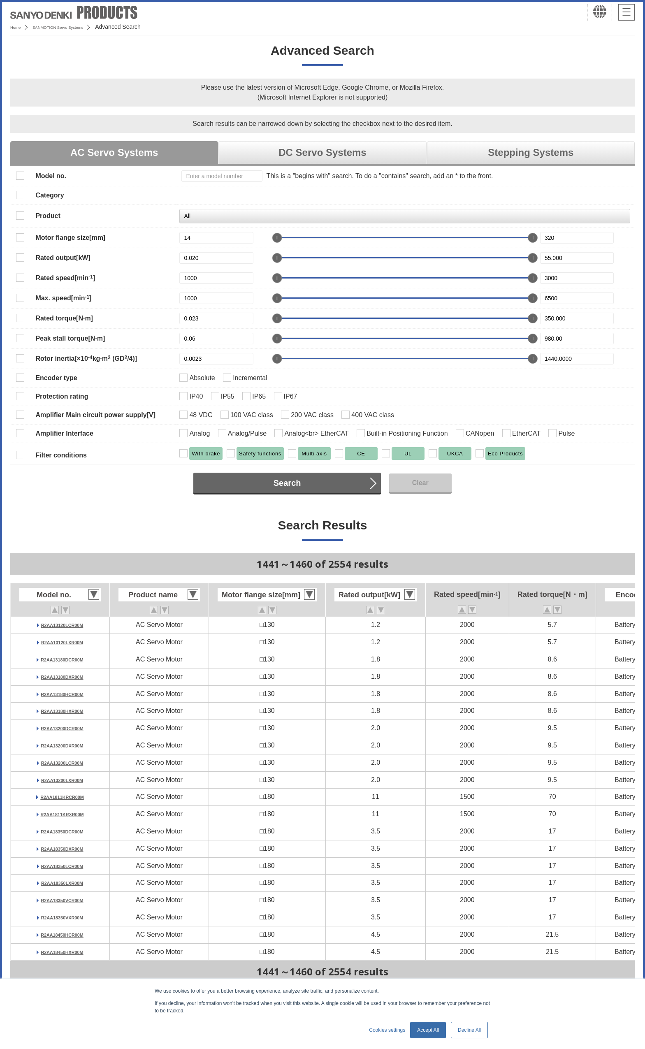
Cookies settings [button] (387, 1030)
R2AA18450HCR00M (62, 934)
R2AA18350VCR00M (62, 899)
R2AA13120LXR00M (62, 641)
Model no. (50, 175)
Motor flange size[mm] (70, 237)
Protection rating (61, 396)
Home (18, 26)
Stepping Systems (530, 152)
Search (287, 482)
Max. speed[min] (63, 298)
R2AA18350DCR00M (62, 831)
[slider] (277, 238)
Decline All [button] (469, 1030)
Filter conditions (60, 455)
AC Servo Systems (114, 152)
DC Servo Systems (322, 152)
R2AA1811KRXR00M (62, 813)
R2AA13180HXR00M (62, 710)
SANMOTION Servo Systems (75, 26)
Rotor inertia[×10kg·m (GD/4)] (86, 358)
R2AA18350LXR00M (62, 882)
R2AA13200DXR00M (62, 745)
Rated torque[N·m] (64, 318)
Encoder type (56, 377)
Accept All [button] (428, 1030)
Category (49, 195)
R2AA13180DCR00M (62, 659)
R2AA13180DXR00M (62, 676)
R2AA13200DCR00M (62, 727)
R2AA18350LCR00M (62, 865)
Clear (420, 482)
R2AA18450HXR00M (62, 951)
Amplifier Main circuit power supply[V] (95, 414)
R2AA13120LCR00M (62, 624)
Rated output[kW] (62, 257)
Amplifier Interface (64, 433)
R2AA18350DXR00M (62, 848)
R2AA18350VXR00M (62, 917)
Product (47, 215)
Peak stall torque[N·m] (70, 338)
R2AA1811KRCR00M (62, 796)
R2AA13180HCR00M (62, 693)
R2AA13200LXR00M (62, 779)
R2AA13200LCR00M (62, 762)
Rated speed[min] (65, 277)
